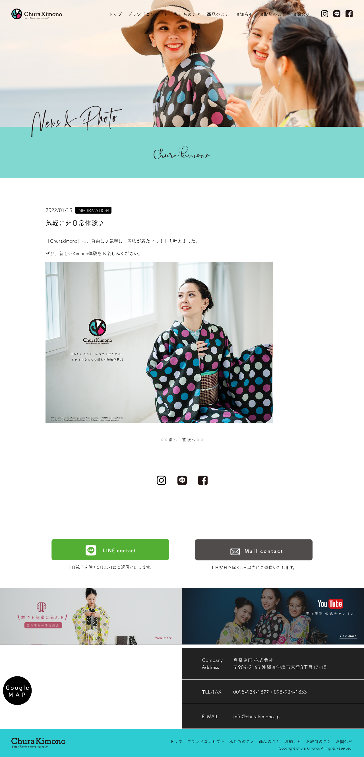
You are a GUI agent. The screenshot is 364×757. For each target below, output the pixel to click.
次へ (191, 439)
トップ (115, 14)
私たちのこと (187, 14)
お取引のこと (272, 14)
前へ (173, 439)
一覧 (182, 439)
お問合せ (301, 14)
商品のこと (218, 14)
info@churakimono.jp (256, 716)
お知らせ (244, 14)
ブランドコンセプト (148, 14)
